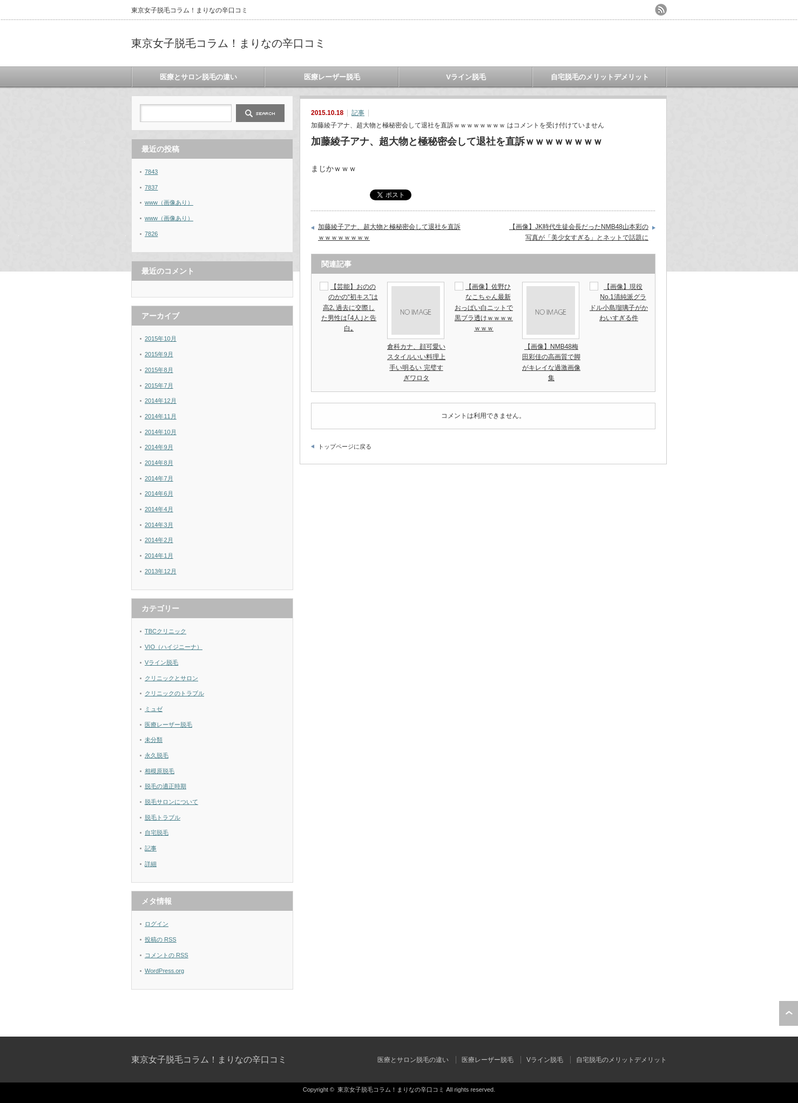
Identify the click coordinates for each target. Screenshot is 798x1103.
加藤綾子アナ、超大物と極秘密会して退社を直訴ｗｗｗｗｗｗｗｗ (389, 232)
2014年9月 (159, 447)
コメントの (166, 955)
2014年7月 (159, 478)
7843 (151, 171)
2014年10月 (161, 432)
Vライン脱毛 (466, 77)
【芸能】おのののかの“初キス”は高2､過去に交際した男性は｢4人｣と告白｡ (349, 307)
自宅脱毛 (156, 832)
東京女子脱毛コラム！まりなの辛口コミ (228, 43)
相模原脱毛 (159, 771)
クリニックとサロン (171, 678)
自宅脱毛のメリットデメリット (600, 77)
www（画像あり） (169, 202)
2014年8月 (159, 462)
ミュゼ (154, 709)
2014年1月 (159, 555)
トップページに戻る (344, 446)
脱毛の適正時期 (165, 786)
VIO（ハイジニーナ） (173, 647)
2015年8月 (159, 370)
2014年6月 (159, 493)
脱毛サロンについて (171, 802)
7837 (151, 187)
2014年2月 (159, 540)
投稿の (161, 939)
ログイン (156, 924)
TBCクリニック (165, 631)
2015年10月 (161, 338)
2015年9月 (159, 354)
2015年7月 (159, 385)
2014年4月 (159, 509)
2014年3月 (159, 525)
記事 (357, 113)
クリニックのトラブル (174, 693)
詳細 (151, 864)
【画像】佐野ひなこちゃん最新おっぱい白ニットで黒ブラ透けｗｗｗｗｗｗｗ (484, 307)
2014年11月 (161, 416)
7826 (151, 234)
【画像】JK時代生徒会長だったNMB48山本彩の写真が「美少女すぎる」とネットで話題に (578, 232)
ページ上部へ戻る (788, 1013)
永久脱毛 (156, 755)
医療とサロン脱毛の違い (198, 77)
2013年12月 (161, 571)
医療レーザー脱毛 (332, 77)
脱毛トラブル (162, 817)
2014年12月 (161, 400)
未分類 (154, 739)
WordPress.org (164, 970)
